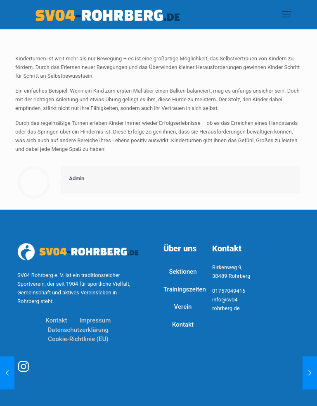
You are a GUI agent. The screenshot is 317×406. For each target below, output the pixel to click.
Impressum (95, 320)
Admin (76, 178)
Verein (183, 306)
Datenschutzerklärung (78, 330)
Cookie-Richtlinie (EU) (78, 339)
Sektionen (182, 271)
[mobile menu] (286, 14)
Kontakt (56, 320)
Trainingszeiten (182, 289)
